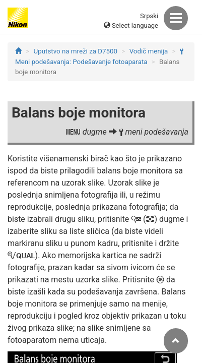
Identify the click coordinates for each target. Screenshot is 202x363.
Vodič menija (148, 51)
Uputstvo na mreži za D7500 (75, 51)
